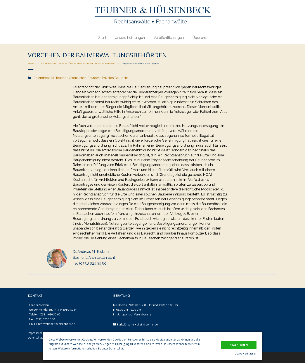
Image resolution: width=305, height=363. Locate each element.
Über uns (199, 38)
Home (31, 63)
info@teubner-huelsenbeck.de (56, 324)
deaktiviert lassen (245, 353)
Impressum (35, 333)
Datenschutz (116, 348)
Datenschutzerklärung (41, 337)
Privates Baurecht (105, 63)
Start (102, 38)
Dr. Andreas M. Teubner (54, 63)
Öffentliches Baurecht (81, 63)
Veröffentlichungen (169, 38)
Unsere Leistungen (130, 38)
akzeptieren (239, 345)
